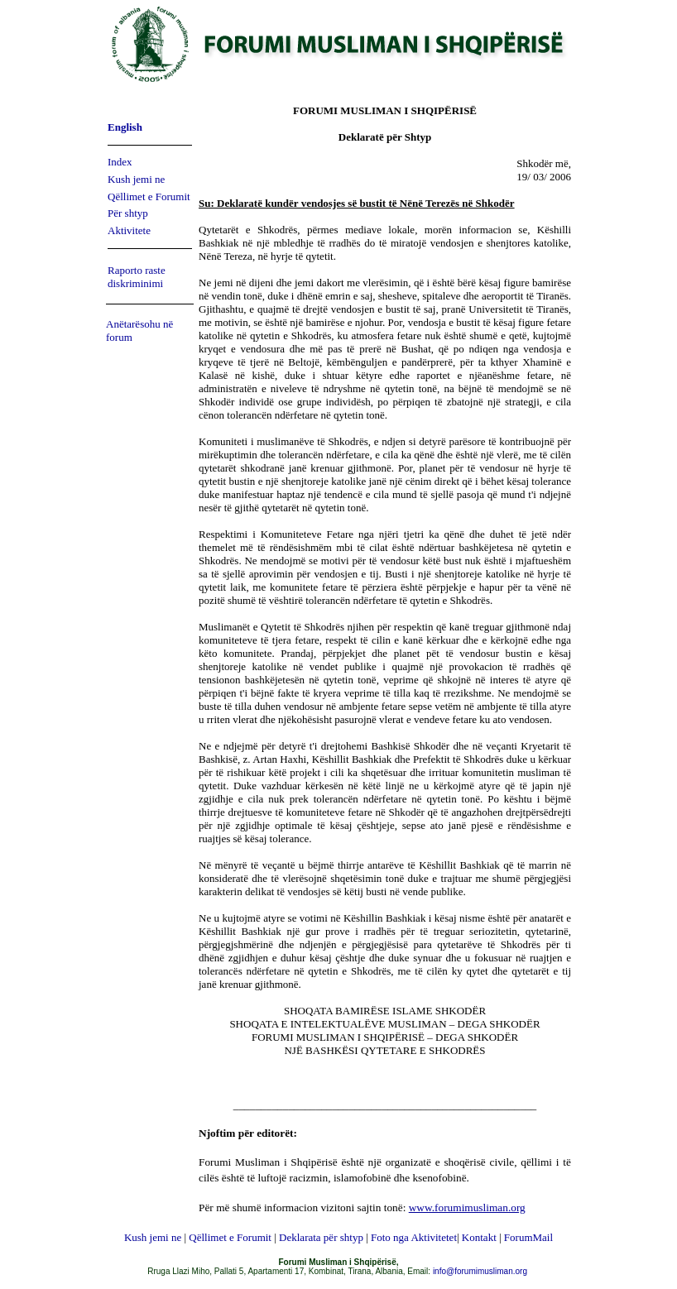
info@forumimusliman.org (480, 1271)
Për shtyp (128, 213)
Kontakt (479, 1237)
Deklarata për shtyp (321, 1237)
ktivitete (133, 230)
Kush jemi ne (136, 179)
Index (120, 162)
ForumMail (528, 1237)
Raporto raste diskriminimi (137, 277)
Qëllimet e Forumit (149, 196)
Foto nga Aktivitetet (414, 1237)
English (125, 127)
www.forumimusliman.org (467, 1207)
